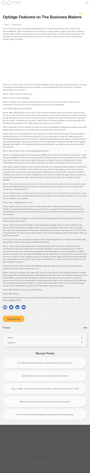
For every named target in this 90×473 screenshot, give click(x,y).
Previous (6, 328)
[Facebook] (5, 307)
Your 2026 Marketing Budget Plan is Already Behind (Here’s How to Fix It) (45, 363)
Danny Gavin (17, 25)
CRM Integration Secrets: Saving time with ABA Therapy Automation (45, 402)
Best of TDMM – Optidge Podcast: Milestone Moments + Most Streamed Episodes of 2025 (45, 389)
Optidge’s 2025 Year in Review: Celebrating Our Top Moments (45, 376)
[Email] (24, 307)
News (7, 25)
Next (85, 328)
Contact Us (13, 319)
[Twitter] (11, 307)
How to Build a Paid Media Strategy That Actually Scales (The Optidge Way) (45, 415)
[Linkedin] (17, 307)
